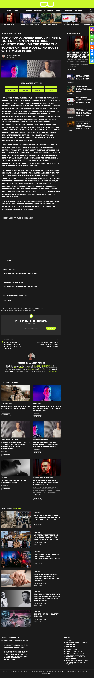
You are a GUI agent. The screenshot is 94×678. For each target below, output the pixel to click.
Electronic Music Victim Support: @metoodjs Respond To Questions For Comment (46, 577)
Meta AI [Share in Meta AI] (51, 90)
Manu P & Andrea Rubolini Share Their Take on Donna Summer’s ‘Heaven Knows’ (45, 444)
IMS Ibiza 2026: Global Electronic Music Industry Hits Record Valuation (70, 25)
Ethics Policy (71, 650)
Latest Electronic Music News (43, 477)
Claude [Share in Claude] (51, 87)
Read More (6, 414)
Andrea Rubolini (21, 308)
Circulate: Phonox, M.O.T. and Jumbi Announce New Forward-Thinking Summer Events (83, 125)
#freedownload (38, 439)
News (16, 11)
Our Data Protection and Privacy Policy (76, 657)
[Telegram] (92, 61)
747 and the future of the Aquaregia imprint (13, 482)
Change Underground (43, 366)
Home (9, 11)
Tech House (14, 439)
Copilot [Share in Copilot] (38, 90)
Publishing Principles (75, 653)
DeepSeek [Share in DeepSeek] (25, 90)
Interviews (48, 11)
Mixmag (31, 370)
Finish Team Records (10, 310)
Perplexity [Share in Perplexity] (11, 90)
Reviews (59, 11)
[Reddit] (92, 47)
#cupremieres (26, 11)
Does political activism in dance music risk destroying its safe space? (47, 557)
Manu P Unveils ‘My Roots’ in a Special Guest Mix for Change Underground (47, 408)
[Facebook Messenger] (92, 54)
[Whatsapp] (92, 36)
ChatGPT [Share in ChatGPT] (11, 87)
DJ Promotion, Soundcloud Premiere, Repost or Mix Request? (77, 662)
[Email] (92, 40)
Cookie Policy (71, 648)
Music (10, 403)
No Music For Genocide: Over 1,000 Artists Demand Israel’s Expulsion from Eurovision (84, 112)
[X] (92, 33)
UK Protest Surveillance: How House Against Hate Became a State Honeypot (46, 537)
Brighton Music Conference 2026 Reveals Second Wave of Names (30, 25)
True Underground (21, 368)
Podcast (68, 11)
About (68, 641)
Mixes (35, 403)
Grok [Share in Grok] (38, 87)
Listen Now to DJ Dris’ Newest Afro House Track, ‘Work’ (15, 407)
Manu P (21, 310)
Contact (78, 11)
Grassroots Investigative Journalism (76, 643)
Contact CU (70, 646)
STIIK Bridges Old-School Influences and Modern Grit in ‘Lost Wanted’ (9, 25)
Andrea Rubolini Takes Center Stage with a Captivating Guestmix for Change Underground (15, 445)
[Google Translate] (92, 43)
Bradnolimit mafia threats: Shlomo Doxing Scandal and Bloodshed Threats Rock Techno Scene (47, 597)
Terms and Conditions (75, 655)
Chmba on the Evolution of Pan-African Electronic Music (50, 25)
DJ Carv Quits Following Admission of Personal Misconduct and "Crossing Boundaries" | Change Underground (16, 651)
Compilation (33, 308)
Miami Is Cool (31, 310)
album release (8, 308)
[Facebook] (92, 50)
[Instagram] (92, 29)
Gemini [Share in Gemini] (25, 87)
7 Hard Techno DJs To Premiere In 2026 (16, 640)
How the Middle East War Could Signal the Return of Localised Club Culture (47, 518)
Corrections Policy (74, 651)
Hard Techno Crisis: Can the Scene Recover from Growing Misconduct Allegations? (16, 645)
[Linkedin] (92, 57)
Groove (41, 370)
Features (38, 11)
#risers (4, 477)
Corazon (42, 308)
